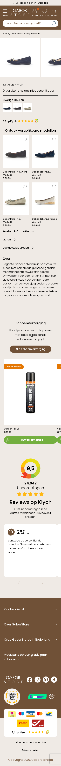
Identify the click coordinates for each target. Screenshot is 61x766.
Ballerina (35, 33)
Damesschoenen (20, 33)
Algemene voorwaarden (30, 742)
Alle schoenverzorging (30, 349)
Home (6, 33)
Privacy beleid (30, 750)
